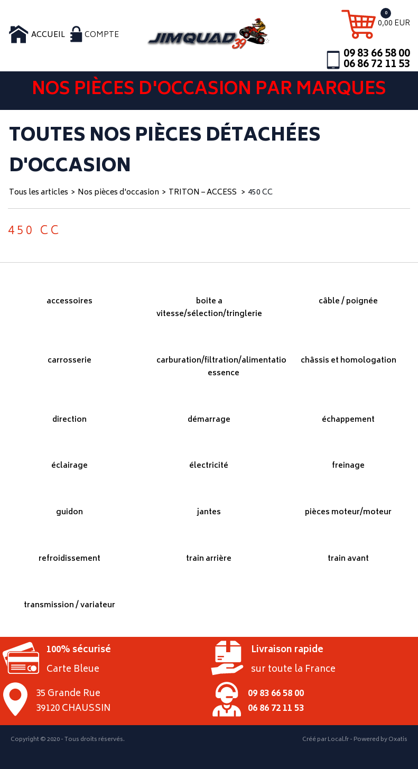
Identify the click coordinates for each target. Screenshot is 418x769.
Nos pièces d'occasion (118, 192)
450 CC (260, 192)
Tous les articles (38, 192)
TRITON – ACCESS (203, 192)
